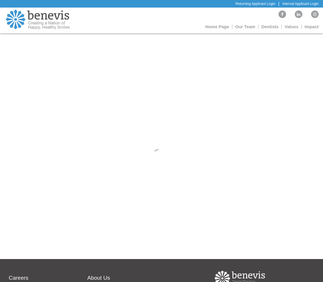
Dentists (270, 26)
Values (292, 26)
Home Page (217, 26)
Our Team (245, 26)
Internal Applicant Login (300, 4)
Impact (312, 26)
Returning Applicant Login (255, 4)
